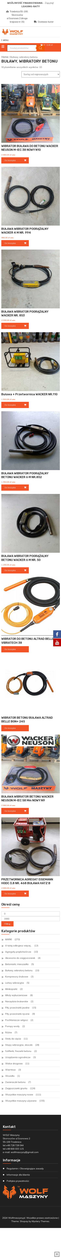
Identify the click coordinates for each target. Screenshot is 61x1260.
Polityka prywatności (18, 1180)
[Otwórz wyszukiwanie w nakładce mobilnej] (26, 48)
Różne (8, 1032)
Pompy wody (12, 1026)
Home (4, 56)
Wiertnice (10, 1069)
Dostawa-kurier (44, 21)
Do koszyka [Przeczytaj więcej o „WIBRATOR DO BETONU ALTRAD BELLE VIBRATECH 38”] (10, 649)
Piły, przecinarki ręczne (17, 1013)
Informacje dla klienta (18, 1174)
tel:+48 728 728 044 (13, 1145)
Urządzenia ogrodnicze (17, 1057)
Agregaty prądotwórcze (18, 951)
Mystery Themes (40, 1221)
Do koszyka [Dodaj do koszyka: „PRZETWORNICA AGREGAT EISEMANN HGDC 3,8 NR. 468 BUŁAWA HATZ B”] (10, 893)
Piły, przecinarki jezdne (17, 1007)
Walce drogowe (14, 1063)
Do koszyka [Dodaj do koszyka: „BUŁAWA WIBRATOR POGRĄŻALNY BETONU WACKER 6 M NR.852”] (10, 487)
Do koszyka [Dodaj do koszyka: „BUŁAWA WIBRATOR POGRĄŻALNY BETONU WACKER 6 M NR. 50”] (10, 570)
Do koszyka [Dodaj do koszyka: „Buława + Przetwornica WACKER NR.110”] (10, 405)
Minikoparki (11, 989)
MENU (5, 40)
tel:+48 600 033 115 (13, 1148)
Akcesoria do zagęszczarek (20, 958)
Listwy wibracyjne (14, 982)
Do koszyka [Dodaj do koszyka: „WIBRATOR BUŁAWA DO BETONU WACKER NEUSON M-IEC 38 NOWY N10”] (10, 160)
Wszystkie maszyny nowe (19, 1094)
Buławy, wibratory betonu (19, 970)
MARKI (8, 939)
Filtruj (7, 923)
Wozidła (9, 1075)
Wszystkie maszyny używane (21, 1100)
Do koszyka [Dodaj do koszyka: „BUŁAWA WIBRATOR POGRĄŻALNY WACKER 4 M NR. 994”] (10, 243)
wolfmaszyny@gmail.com (25, 1152)
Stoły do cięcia (13, 1038)
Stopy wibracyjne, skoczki (19, 1044)
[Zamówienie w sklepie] (40, 74)
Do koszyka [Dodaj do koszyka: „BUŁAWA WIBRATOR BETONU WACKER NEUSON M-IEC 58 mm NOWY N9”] (10, 811)
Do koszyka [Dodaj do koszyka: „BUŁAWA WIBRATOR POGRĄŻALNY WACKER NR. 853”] (10, 326)
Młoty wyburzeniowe (16, 995)
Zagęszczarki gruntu (16, 1088)
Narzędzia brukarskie (16, 1001)
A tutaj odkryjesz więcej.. (18, 945)
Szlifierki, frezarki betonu (18, 1051)
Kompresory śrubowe (16, 976)
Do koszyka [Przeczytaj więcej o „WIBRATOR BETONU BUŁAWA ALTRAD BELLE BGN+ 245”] (10, 728)
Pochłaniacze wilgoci (16, 1020)
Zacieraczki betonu (15, 1082)
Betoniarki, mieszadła (16, 964)
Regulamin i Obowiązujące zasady (25, 1168)
